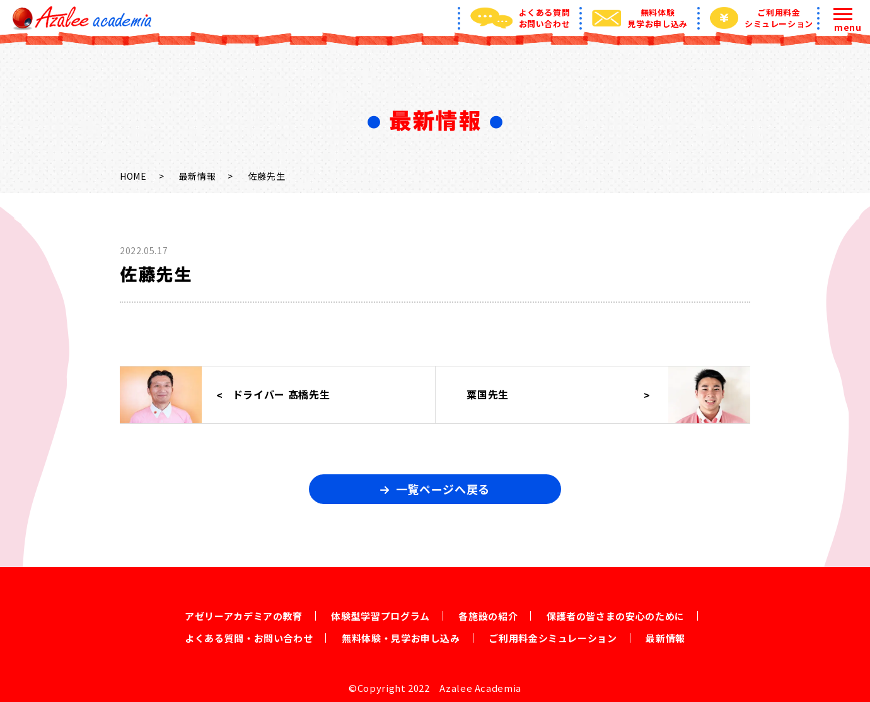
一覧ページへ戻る (443, 489)
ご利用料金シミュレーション (553, 638)
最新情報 (197, 176)
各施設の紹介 (488, 616)
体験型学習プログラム (380, 616)
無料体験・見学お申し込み (401, 638)
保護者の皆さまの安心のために (616, 616)
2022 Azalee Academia (464, 687)
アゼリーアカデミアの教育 (244, 616)
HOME (133, 176)
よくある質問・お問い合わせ (249, 638)
